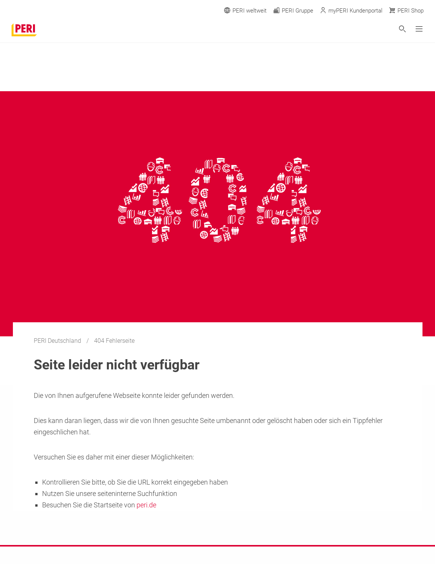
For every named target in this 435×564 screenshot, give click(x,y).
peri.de (146, 505)
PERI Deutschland (58, 340)
